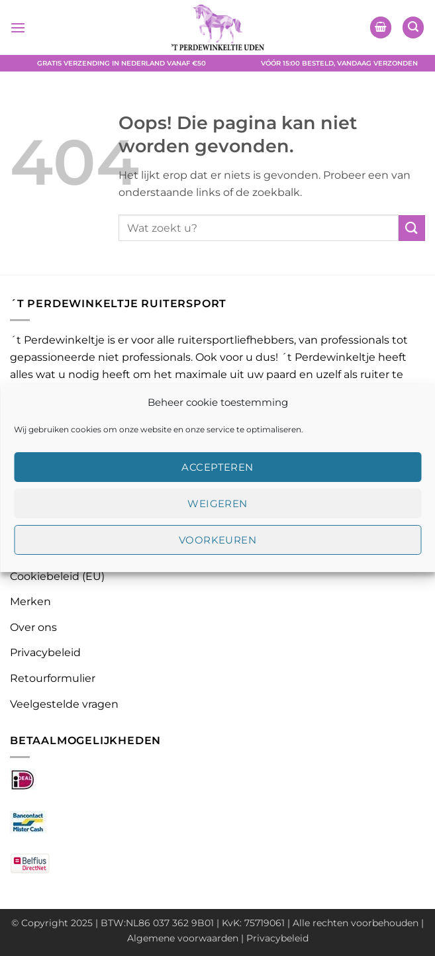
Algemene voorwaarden (182, 938)
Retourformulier (52, 678)
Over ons (33, 627)
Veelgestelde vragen (64, 704)
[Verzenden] (412, 228)
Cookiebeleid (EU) (57, 576)
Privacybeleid (45, 652)
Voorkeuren (218, 540)
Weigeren (217, 503)
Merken (30, 601)
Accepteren (217, 467)
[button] (18, 27)
